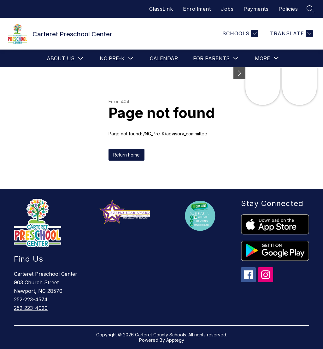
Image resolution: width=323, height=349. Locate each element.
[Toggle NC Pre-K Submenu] (131, 58)
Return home (126, 154)
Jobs (227, 9)
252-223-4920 (31, 308)
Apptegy (175, 340)
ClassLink (161, 9)
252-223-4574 (31, 299)
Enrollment (197, 9)
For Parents (211, 58)
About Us (60, 58)
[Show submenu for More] (262, 58)
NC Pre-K (112, 58)
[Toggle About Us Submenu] (81, 58)
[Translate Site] (290, 34)
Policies (288, 9)
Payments (256, 9)
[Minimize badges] (239, 73)
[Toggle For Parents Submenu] (236, 58)
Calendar (164, 58)
